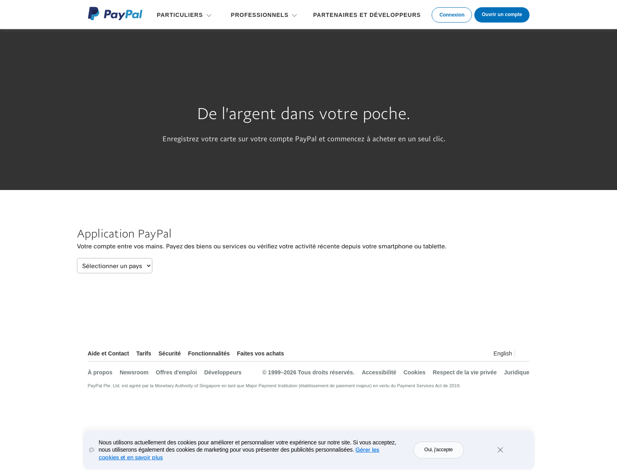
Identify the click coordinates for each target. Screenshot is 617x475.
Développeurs (223, 372)
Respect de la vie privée (465, 372)
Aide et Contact (108, 353)
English (503, 353)
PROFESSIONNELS (260, 15)
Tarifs (143, 353)
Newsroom (134, 372)
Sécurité (169, 353)
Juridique (516, 372)
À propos (100, 372)
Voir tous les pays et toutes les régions (523, 354)
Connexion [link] (451, 15)
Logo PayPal (115, 13)
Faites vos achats (260, 353)
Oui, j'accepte (438, 455)
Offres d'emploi (176, 372)
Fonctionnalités (209, 353)
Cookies (414, 372)
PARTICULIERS (180, 15)
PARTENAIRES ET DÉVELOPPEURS (367, 15)
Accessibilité (379, 372)
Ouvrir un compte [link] (502, 14)
